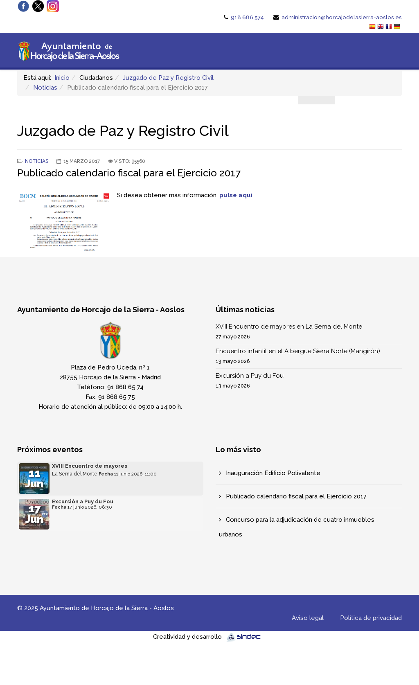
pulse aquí (235, 195)
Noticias (45, 87)
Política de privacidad (371, 618)
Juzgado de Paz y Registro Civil (168, 77)
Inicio (62, 77)
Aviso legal (308, 618)
